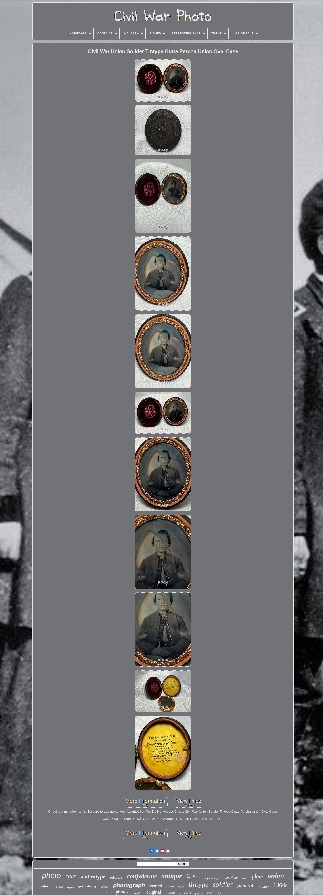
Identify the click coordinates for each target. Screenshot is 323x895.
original (153, 892)
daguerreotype (212, 878)
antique (171, 876)
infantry (263, 886)
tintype (198, 884)
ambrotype (92, 877)
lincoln (185, 892)
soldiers (116, 877)
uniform (45, 886)
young (199, 893)
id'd (219, 893)
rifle (108, 893)
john (209, 893)
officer (105, 886)
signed (70, 887)
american (231, 878)
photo (51, 875)
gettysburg (87, 886)
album (170, 892)
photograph (129, 885)
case (170, 886)
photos (122, 892)
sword (59, 886)
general (245, 885)
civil (193, 875)
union (275, 876)
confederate (142, 876)
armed (155, 885)
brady (244, 878)
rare (70, 876)
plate (257, 877)
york (181, 886)
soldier (223, 884)
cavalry (137, 893)
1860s (280, 885)
